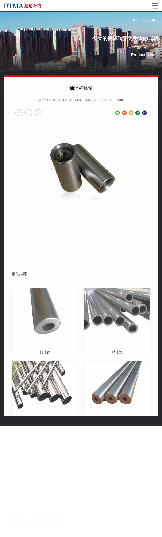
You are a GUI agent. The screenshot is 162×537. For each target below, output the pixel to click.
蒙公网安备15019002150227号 (30, 518)
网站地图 (11, 525)
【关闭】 (119, 118)
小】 (109, 118)
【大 (100, 118)
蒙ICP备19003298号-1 (118, 511)
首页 (136, 20)
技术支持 (26, 525)
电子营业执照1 (72, 504)
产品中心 (152, 20)
